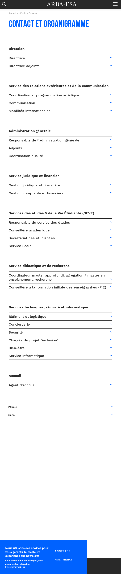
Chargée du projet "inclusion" (33, 340)
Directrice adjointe (24, 66)
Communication (22, 103)
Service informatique (26, 356)
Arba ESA (64, 4)
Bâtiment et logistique (27, 316)
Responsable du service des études (39, 222)
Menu (116, 2)
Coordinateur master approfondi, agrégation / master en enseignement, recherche (57, 277)
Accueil (12, 13)
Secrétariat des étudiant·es (32, 238)
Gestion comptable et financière (36, 193)
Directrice (17, 58)
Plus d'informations (15, 569)
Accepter (63, 553)
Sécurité (16, 332)
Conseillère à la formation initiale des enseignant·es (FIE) (57, 287)
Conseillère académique (29, 230)
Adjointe (16, 148)
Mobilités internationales (30, 111)
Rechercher (5, 5)
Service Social (20, 246)
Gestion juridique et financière (34, 185)
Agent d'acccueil (22, 385)
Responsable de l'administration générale (44, 140)
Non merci (63, 561)
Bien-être (17, 348)
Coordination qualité (26, 156)
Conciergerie (19, 324)
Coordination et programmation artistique (44, 95)
